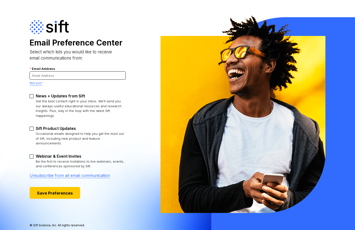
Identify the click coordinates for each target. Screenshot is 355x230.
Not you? (36, 83)
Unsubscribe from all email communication (70, 175)
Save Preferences (55, 193)
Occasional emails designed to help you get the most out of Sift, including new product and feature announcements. (80, 135)
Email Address (42, 69)
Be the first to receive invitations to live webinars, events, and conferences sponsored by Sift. (80, 161)
